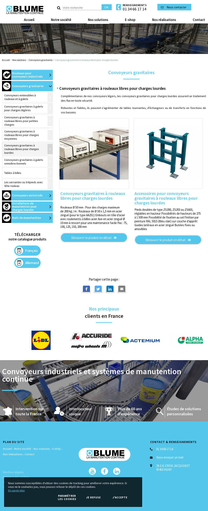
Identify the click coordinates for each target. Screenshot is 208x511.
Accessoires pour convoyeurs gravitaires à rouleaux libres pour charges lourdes (166, 198)
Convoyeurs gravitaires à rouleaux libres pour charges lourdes (92, 196)
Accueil (6, 59)
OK (106, 7)
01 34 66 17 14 (134, 9)
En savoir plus (16, 490)
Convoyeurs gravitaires (40, 59)
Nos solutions (19, 59)
